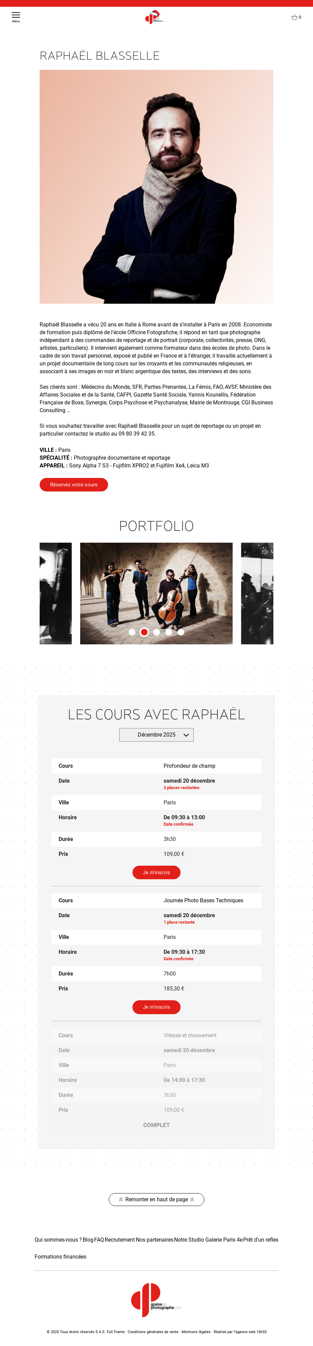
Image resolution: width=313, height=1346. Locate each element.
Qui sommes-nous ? (58, 1240)
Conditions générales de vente (153, 1332)
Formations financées (60, 1256)
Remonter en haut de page (156, 1199)
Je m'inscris (156, 872)
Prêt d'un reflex (260, 1240)
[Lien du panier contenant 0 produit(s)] (296, 17)
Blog (88, 1240)
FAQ (99, 1240)
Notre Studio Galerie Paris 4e (208, 1240)
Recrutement (120, 1240)
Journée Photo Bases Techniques (203, 900)
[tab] (132, 632)
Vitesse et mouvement (190, 1035)
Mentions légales (196, 1332)
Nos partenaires (154, 1240)
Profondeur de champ (189, 766)
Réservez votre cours (74, 485)
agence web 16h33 (251, 1332)
